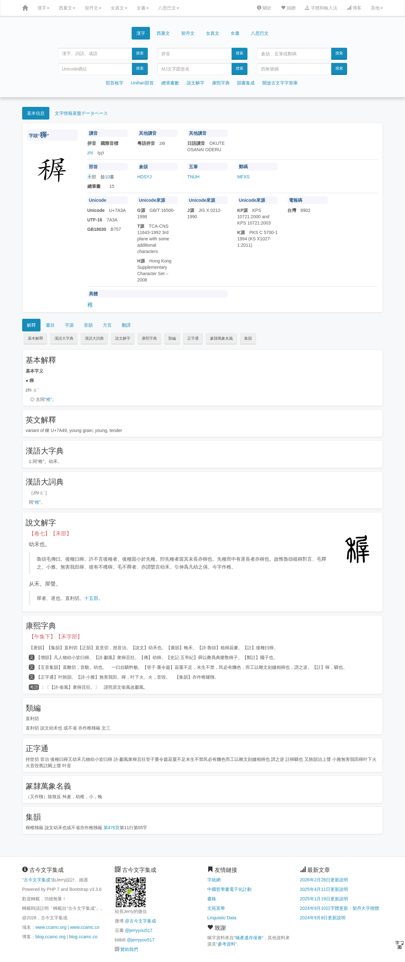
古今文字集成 (37, 879)
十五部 (91, 598)
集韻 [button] (248, 338)
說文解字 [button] (122, 338)
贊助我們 (129, 949)
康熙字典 (221, 82)
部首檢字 (114, 82)
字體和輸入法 (321, 7)
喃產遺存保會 (248, 937)
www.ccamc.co (84, 927)
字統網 (214, 879)
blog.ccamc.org (50, 936)
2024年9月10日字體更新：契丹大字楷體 (339, 908)
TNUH (193, 176)
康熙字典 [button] (149, 338)
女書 (143, 7)
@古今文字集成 (140, 920)
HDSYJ (144, 176)
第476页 (111, 827)
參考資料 (226, 944)
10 (107, 176)
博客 (354, 7)
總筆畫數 (170, 82)
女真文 (119, 7)
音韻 (88, 325)
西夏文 (67, 7)
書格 (211, 898)
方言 (107, 325)
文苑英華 (216, 908)
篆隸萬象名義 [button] (221, 338)
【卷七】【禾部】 (50, 534)
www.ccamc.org (50, 927)
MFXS (243, 176)
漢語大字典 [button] (63, 338)
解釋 (31, 325)
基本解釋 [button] (35, 338)
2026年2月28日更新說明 (324, 879)
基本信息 (36, 113)
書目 (50, 325)
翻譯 (126, 325)
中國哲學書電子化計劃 (229, 889)
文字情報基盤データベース (81, 113)
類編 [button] (172, 338)
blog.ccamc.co (83, 936)
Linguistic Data (221, 917)
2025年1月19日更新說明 (324, 898)
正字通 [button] (193, 338)
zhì (90, 152)
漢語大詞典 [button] (94, 338)
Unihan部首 (142, 82)
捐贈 (288, 7)
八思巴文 (168, 7)
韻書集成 (246, 82)
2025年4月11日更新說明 (324, 889)
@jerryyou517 (138, 930)
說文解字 (195, 82)
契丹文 (93, 7)
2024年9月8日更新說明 (323, 917)
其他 (377, 7)
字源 (69, 325)
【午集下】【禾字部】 (56, 637)
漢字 (43, 7)
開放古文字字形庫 (280, 82)
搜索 (140, 53)
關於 (264, 7)
